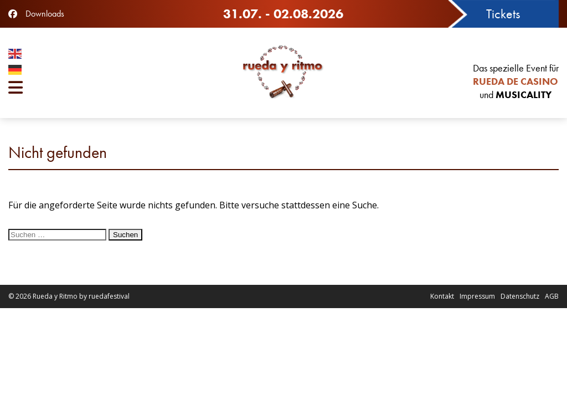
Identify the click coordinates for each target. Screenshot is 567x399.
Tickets (503, 13)
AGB (552, 296)
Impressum (477, 296)
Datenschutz (520, 296)
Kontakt (442, 296)
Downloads (44, 13)
